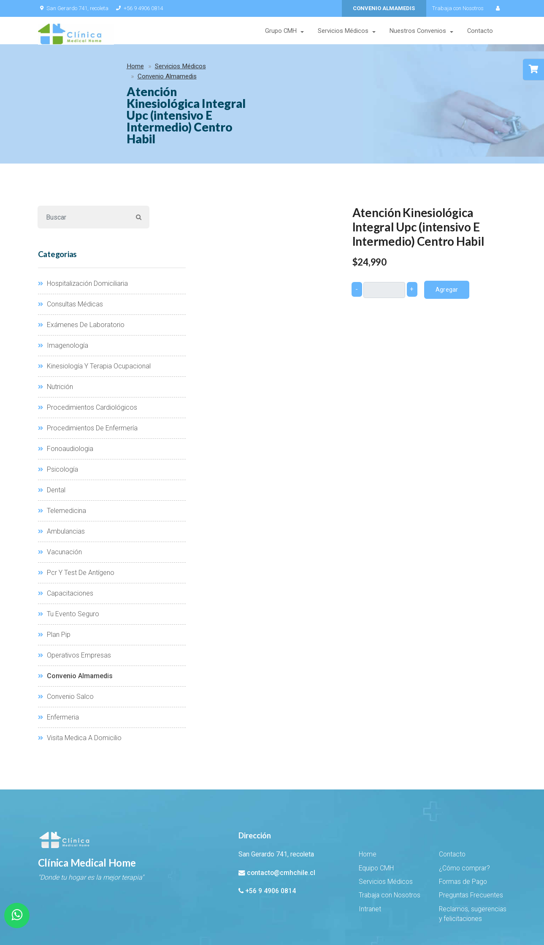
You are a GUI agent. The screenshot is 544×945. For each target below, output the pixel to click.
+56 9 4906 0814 (139, 8)
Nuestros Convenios (418, 31)
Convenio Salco (66, 641)
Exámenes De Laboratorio (81, 270)
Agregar (446, 234)
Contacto (480, 31)
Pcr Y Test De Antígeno (76, 517)
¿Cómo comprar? (464, 812)
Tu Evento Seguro (68, 559)
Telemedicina (62, 455)
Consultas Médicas (70, 249)
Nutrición (55, 332)
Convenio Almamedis (164, 68)
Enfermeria (58, 662)
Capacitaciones (65, 538)
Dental (51, 435)
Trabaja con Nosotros (458, 8)
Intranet (370, 854)
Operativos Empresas (74, 600)
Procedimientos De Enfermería (88, 373)
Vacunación (60, 497)
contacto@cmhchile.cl (281, 817)
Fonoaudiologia (65, 393)
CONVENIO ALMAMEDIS (384, 8)
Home (53, 68)
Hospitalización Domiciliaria (83, 228)
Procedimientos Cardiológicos (87, 352)
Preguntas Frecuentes (471, 840)
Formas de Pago (463, 826)
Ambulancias (61, 476)
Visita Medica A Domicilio (80, 683)
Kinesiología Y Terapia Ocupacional (94, 311)
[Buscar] (83, 161)
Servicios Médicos (343, 31)
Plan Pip (54, 579)
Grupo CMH (281, 31)
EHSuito (115, 916)
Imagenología (63, 290)
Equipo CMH (376, 812)
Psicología (58, 414)
